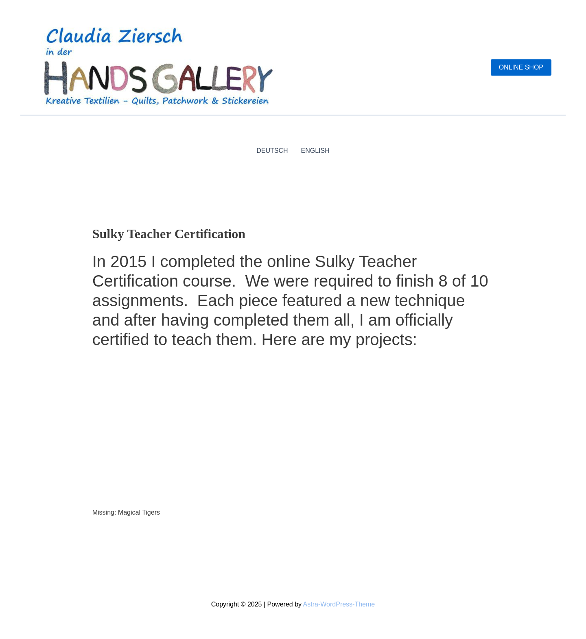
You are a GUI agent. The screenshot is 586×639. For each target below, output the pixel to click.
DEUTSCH (272, 150)
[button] (521, 67)
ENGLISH (315, 150)
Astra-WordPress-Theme (339, 604)
